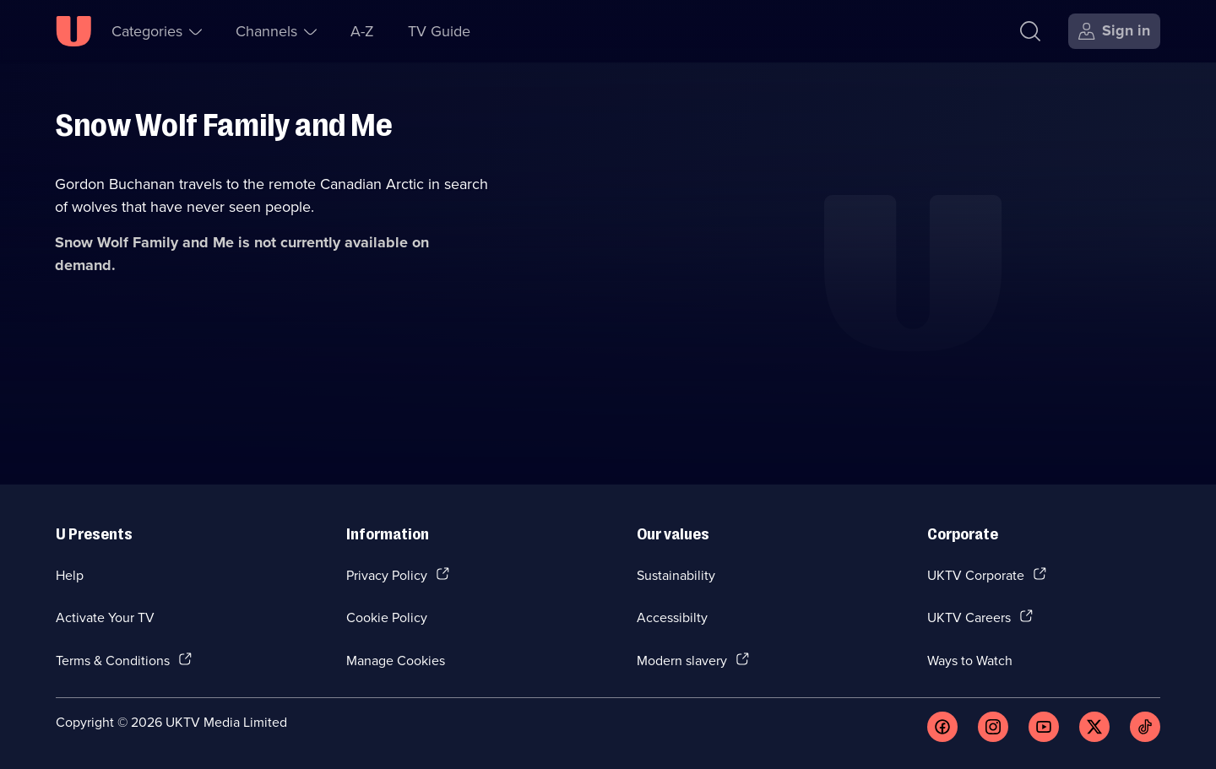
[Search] (1030, 31)
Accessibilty (672, 617)
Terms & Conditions (113, 660)
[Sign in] (1114, 31)
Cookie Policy (386, 617)
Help (70, 575)
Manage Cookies (395, 660)
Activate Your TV (105, 617)
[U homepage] (73, 31)
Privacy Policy (386, 575)
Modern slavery (682, 660)
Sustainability (676, 575)
